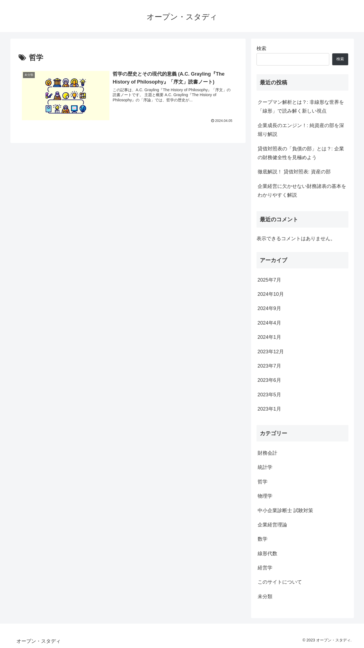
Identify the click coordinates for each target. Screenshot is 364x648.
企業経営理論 (272, 524)
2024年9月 (269, 308)
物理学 (265, 496)
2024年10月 (271, 294)
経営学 (265, 567)
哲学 (262, 481)
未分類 (265, 596)
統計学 (265, 467)
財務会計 (267, 453)
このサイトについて (280, 582)
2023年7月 (269, 366)
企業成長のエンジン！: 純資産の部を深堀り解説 (301, 130)
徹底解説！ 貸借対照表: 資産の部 (294, 171)
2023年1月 (269, 409)
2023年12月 (271, 351)
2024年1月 (269, 337)
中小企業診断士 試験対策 (285, 510)
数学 (262, 539)
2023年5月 (269, 394)
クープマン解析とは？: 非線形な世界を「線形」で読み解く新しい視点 (301, 106)
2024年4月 (269, 323)
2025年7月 (269, 280)
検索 (261, 48)
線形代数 (267, 553)
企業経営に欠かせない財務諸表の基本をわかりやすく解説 (302, 190)
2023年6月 (269, 380)
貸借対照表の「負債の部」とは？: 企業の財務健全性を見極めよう (301, 153)
